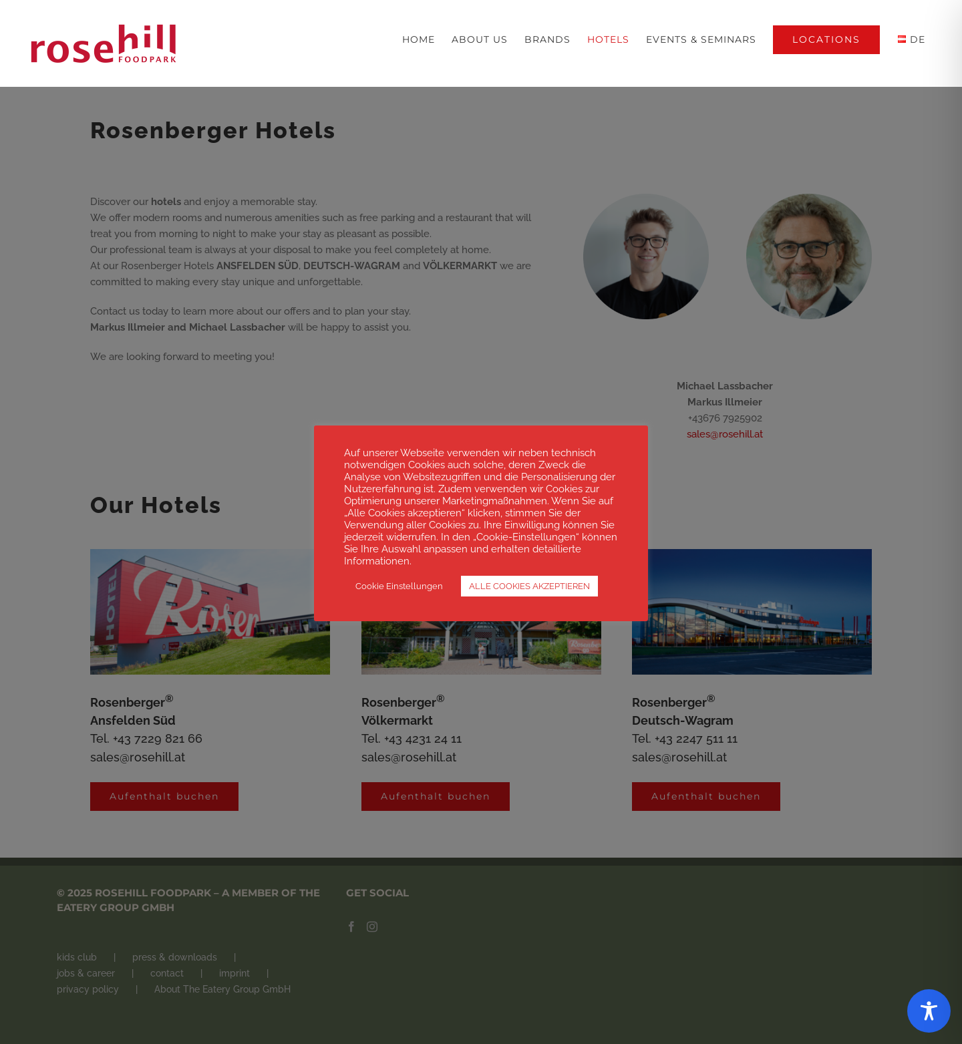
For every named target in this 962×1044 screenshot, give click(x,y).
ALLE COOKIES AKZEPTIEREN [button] (529, 586)
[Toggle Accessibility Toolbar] (929, 1011)
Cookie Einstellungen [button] (399, 586)
